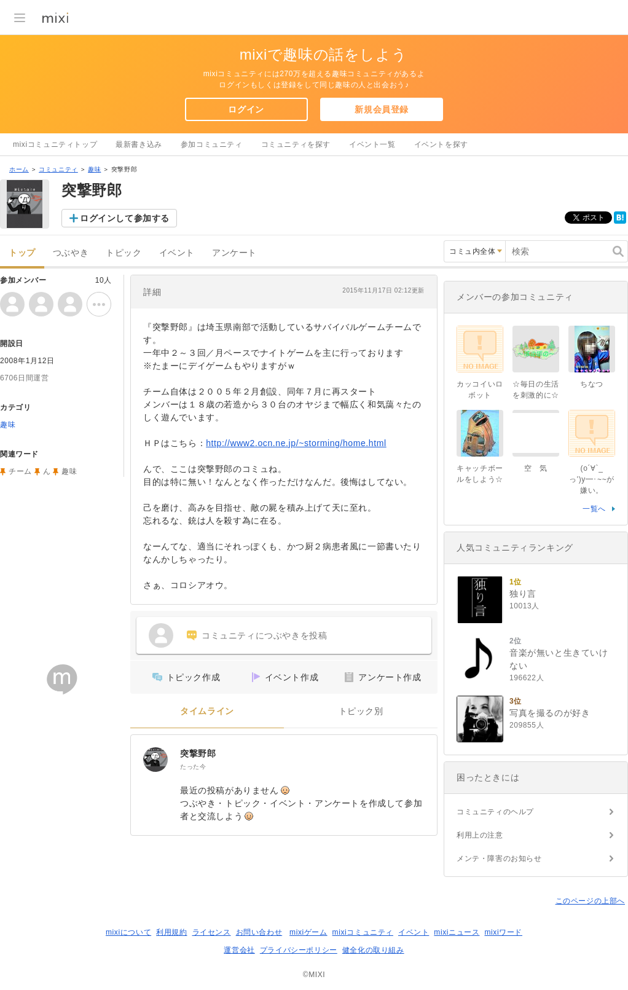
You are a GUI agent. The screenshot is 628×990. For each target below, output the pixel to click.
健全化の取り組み (373, 950)
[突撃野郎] (155, 759)
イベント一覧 (372, 144)
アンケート (234, 252)
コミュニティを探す (296, 144)
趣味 (94, 169)
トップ (22, 252)
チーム (20, 471)
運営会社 (239, 950)
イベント (177, 252)
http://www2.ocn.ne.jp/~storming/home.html (296, 443)
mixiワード (503, 932)
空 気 (536, 468)
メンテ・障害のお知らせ (499, 858)
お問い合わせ (259, 932)
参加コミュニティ (212, 144)
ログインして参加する (125, 218)
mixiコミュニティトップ (55, 144)
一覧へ (594, 509)
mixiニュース (456, 932)
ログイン (246, 109)
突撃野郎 (198, 753)
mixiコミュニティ (362, 932)
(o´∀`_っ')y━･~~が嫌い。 (591, 479)
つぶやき (70, 252)
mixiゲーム (308, 932)
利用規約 (171, 932)
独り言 (522, 594)
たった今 (193, 766)
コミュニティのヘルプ (495, 811)
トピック (123, 252)
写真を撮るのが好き (549, 713)
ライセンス (211, 932)
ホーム (19, 169)
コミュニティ (58, 169)
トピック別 (361, 711)
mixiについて (128, 932)
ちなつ (591, 384)
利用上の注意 (480, 835)
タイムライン (207, 711)
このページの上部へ (590, 901)
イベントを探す (441, 144)
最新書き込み (139, 144)
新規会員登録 (382, 109)
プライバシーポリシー (298, 950)
